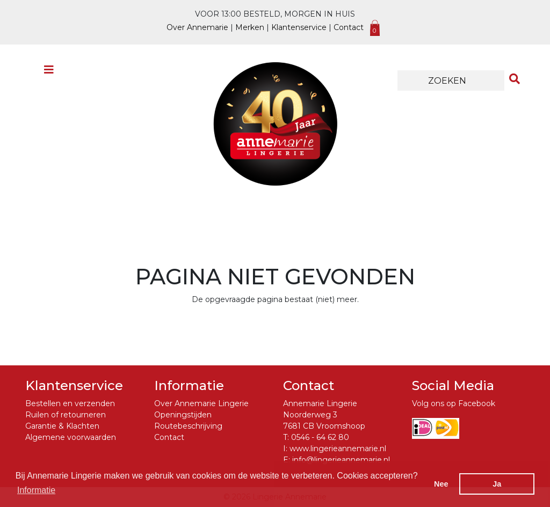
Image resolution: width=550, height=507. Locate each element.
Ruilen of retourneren (65, 415)
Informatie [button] (36, 490)
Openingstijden (183, 415)
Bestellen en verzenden (70, 403)
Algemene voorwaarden (70, 437)
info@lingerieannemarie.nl (341, 460)
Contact (349, 27)
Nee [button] (441, 484)
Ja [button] (497, 484)
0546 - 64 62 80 (320, 437)
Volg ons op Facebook (453, 403)
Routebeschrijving (188, 426)
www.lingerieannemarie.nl (338, 448)
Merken (249, 27)
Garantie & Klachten (62, 426)
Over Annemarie (197, 27)
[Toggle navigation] (49, 72)
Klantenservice (299, 27)
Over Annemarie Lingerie (201, 403)
